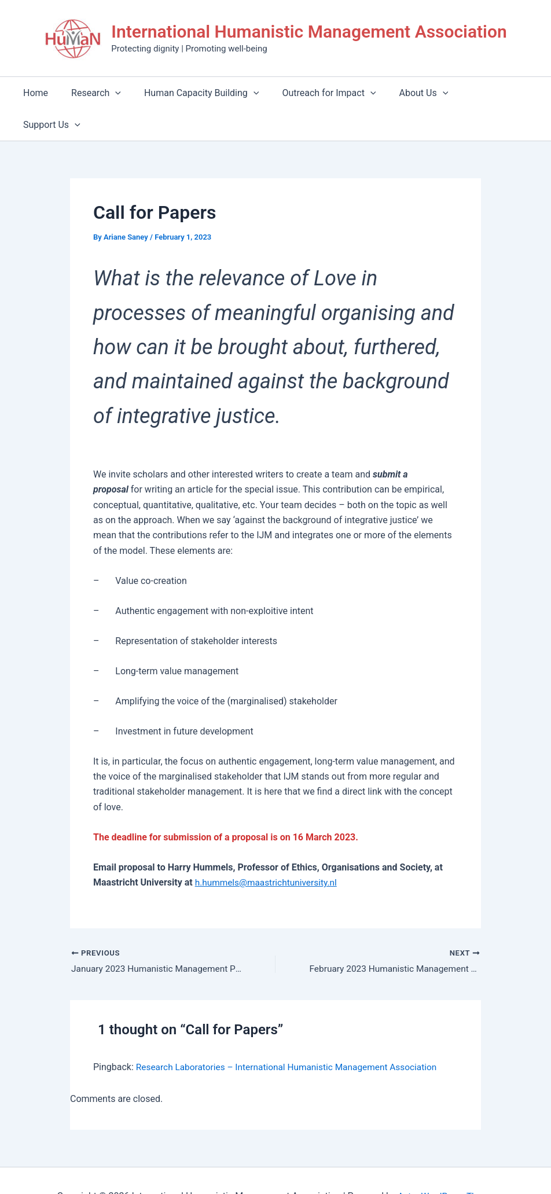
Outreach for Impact (326, 93)
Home (47, 92)
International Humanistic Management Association (308, 31)
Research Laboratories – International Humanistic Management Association (292, 1036)
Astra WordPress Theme (445, 1164)
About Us (416, 93)
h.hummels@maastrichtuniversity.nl (269, 850)
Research (103, 93)
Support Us (488, 93)
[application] (122, 93)
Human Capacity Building (203, 93)
